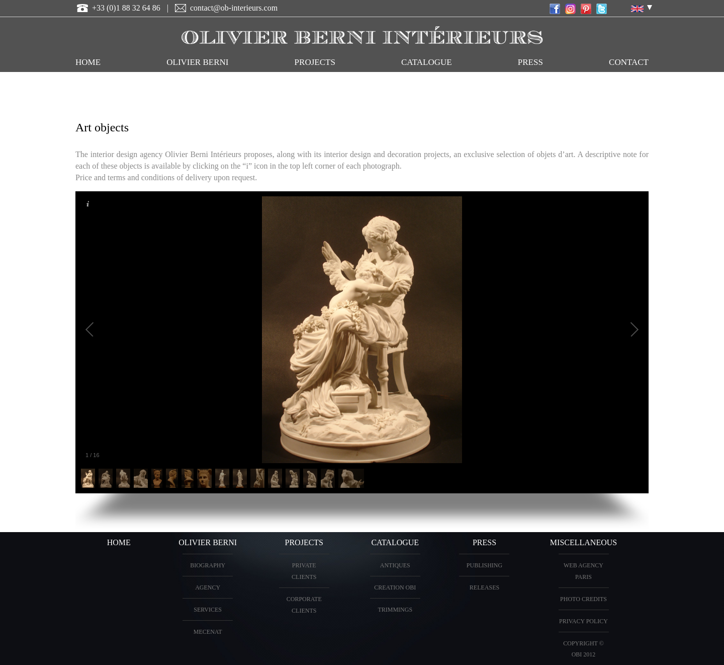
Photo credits (583, 599)
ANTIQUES (395, 565)
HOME (88, 62)
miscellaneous (583, 542)
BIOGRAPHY (207, 565)
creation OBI (395, 587)
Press (530, 62)
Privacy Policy (583, 621)
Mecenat (208, 631)
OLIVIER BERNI (197, 62)
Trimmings (395, 609)
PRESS (484, 542)
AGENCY (207, 587)
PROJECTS (315, 62)
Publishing (484, 565)
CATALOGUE (426, 62)
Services (208, 609)
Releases (484, 587)
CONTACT (629, 62)
